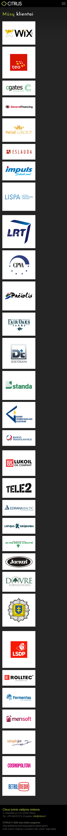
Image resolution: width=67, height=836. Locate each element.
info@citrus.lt (39, 816)
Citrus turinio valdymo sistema (21, 809)
